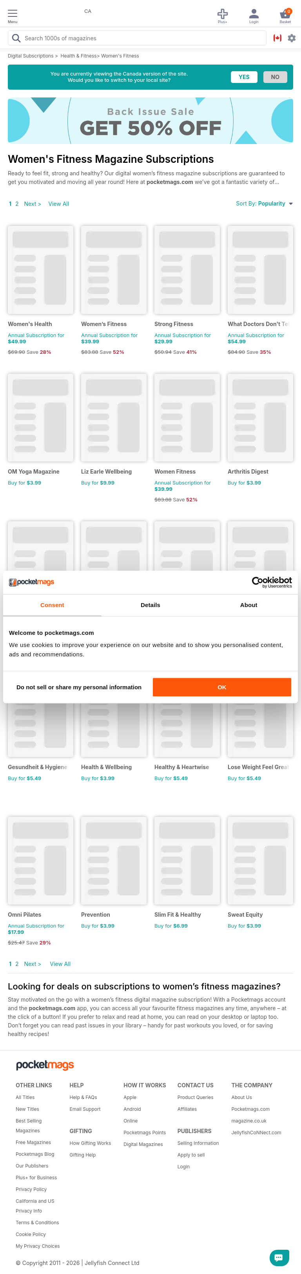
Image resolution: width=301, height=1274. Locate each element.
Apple (129, 1097)
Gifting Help (83, 1155)
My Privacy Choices (38, 1246)
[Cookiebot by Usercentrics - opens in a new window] (257, 582)
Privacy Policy (31, 1189)
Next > (32, 203)
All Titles (25, 1097)
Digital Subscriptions (31, 56)
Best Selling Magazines (29, 1125)
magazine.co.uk (249, 1121)
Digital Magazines (143, 1144)
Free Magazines (33, 1142)
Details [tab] (150, 605)
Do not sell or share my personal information (78, 687)
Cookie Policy (31, 1234)
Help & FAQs (83, 1097)
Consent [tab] (52, 605)
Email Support (85, 1109)
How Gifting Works (90, 1143)
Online (130, 1121)
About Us (241, 1097)
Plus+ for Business (36, 1177)
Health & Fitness (79, 56)
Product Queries (196, 1097)
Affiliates (187, 1109)
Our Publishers (32, 1166)
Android (132, 1109)
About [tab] (248, 605)
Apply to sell (191, 1155)
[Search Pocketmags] (16, 39)
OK (222, 687)
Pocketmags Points (144, 1132)
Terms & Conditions (37, 1222)
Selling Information (198, 1143)
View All (58, 203)
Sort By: (264, 203)
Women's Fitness (120, 56)
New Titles (27, 1109)
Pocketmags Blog (35, 1154)
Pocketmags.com (250, 1109)
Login (184, 1166)
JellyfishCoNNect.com (255, 1132)
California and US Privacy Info (35, 1206)
